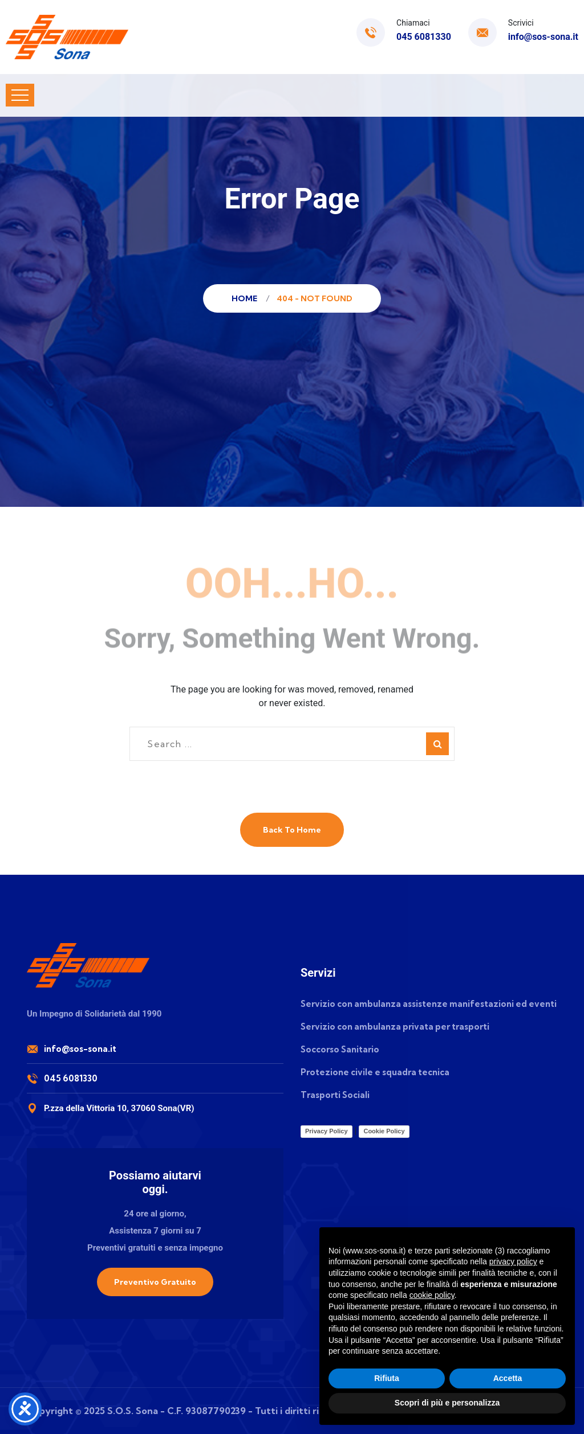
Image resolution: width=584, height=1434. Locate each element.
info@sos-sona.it (543, 36)
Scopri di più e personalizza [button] (447, 1402)
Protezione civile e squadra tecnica (375, 1072)
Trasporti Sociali (335, 1094)
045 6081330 (423, 36)
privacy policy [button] (513, 1261)
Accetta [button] (507, 1378)
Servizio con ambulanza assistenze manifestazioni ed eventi (429, 1003)
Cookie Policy (383, 1131)
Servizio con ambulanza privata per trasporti (395, 1026)
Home (246, 298)
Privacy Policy (326, 1131)
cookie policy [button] (432, 1295)
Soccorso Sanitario (340, 1049)
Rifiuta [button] (386, 1378)
